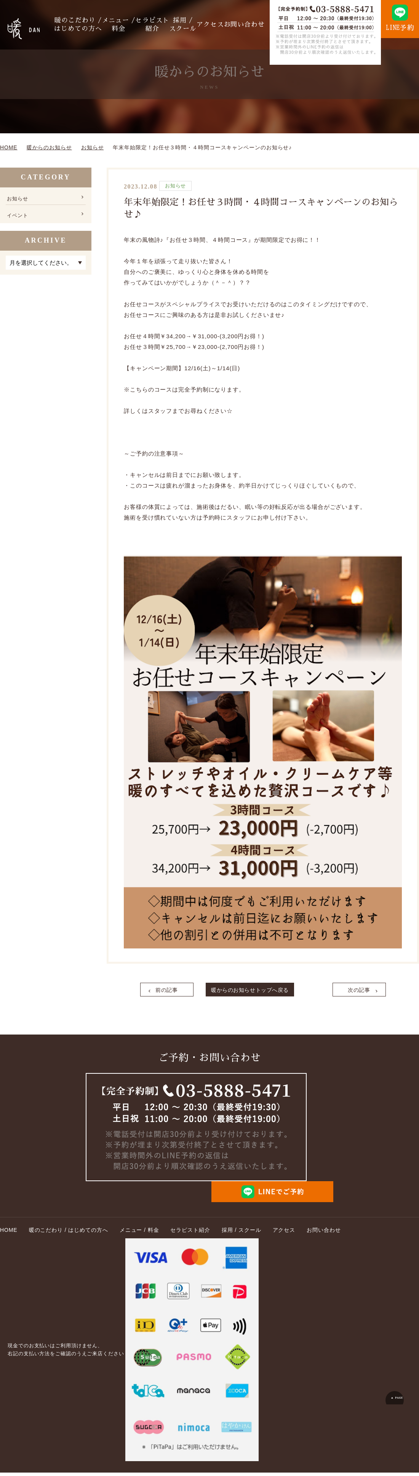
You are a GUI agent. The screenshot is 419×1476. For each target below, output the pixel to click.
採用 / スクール (192, 24)
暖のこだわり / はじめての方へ (100, 24)
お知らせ (18, 198)
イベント (18, 217)
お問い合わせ (247, 24)
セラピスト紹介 (165, 24)
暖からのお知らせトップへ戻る (263, 991)
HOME (9, 1233)
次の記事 (357, 991)
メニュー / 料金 (135, 24)
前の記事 (168, 991)
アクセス (217, 24)
